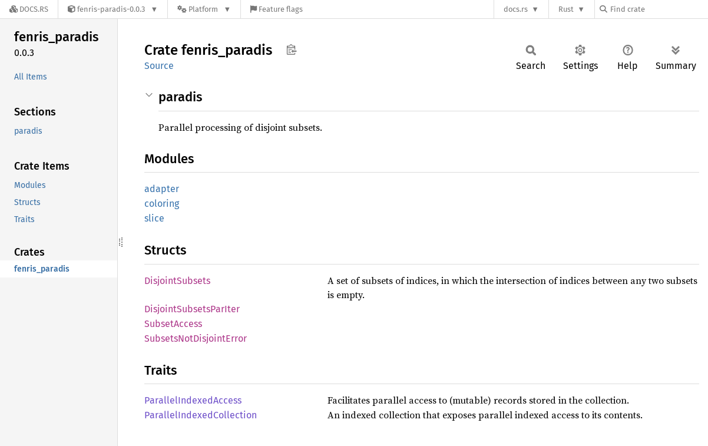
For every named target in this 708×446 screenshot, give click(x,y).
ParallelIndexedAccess (192, 400)
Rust (566, 9)
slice (154, 218)
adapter (161, 188)
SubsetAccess (173, 323)
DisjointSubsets (177, 280)
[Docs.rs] (29, 9)
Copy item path (291, 49)
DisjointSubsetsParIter (192, 309)
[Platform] (204, 9)
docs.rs (516, 9)
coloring (161, 203)
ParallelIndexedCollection (200, 415)
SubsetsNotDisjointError (195, 338)
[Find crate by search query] (658, 9)
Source (159, 65)
